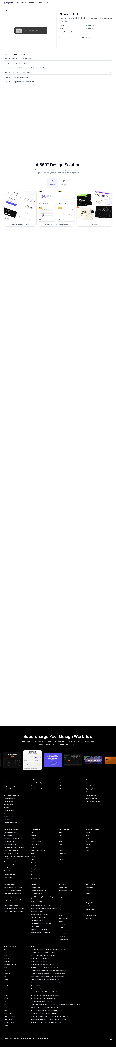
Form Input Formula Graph (11, 853)
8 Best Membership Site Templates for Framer (45, 979)
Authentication (63, 939)
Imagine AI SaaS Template (11, 905)
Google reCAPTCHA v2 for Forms (14, 847)
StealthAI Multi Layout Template (13, 911)
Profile (88, 890)
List (5, 1001)
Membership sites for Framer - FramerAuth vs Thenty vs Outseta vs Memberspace (55, 1004)
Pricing (61, 847)
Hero (32, 859)
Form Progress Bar (9, 835)
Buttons (33, 835)
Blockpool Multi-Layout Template (14, 908)
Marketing (62, 924)
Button (88, 832)
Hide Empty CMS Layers (38, 917)
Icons (60, 915)
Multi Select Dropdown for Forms (14, 838)
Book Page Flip (8, 868)
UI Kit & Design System (38, 783)
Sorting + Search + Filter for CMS (41, 932)
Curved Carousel (9, 865)
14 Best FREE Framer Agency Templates (43, 986)
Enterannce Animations (38, 850)
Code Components (9, 798)
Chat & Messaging (91, 912)
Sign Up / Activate (91, 789)
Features (33, 853)
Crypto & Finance (91, 903)
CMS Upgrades (8, 801)
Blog (5, 813)
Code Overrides (36, 841)
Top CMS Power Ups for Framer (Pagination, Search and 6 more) (50, 1016)
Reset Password (91, 795)
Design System (8, 789)
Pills (5, 976)
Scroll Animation (36, 866)
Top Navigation (8, 1013)
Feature (61, 841)
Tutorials (33, 875)
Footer (33, 856)
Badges (6, 989)
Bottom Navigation (9, 1016)
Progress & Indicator (10, 964)
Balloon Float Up (9, 841)
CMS (60, 909)
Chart (5, 1004)
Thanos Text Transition (11, 850)
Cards (33, 838)
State (88, 893)
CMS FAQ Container (37, 920)
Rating (88, 897)
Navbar (88, 850)
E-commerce (62, 933)
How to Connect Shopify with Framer (42, 1001)
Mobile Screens (35, 786)
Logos (5, 967)
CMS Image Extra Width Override (41, 923)
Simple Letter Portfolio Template (13, 887)
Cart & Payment (91, 915)
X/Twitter (61, 789)
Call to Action (35, 844)
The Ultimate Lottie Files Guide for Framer (43, 955)
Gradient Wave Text (10, 832)
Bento (60, 838)
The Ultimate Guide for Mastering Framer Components (47, 976)
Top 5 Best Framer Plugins (39, 961)
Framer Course (63, 887)
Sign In (88, 792)
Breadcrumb (7, 961)
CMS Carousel (35, 887)
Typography (62, 936)
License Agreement (9, 810)
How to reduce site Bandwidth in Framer (43, 952)
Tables (6, 1025)
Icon (5, 949)
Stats (60, 844)
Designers (7, 819)
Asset (5, 952)
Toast (5, 1010)
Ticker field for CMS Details (39, 929)
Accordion (7, 973)
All (32, 832)
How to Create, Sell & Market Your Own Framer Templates (48, 970)
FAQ (60, 856)
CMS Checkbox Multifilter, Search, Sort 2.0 (44, 908)
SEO (60, 930)
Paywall (88, 900)
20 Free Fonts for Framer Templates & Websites (45, 1007)
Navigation (34, 863)
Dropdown (7, 992)
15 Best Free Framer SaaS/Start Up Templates (45, 995)
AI (59, 893)
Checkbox (7, 986)
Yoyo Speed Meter (9, 874)
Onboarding (89, 887)
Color (60, 906)
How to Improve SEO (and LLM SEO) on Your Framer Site (48, 949)
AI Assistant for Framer (10, 822)
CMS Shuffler (35, 926)
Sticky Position (35, 869)
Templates (7, 792)
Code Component (91, 841)
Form (60, 912)
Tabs (32, 872)
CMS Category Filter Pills (38, 890)
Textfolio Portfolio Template (12, 890)
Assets (88, 847)
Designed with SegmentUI (11, 1038)
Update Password (91, 798)
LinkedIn (61, 786)
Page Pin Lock (8, 877)
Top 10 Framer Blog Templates (40, 958)
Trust (60, 835)
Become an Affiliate (9, 816)
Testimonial (62, 850)
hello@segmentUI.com (27, 1038)
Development (63, 903)
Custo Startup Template (11, 897)
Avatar (6, 1007)
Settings (88, 918)
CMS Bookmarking (36, 893)
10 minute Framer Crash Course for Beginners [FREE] (47, 1010)
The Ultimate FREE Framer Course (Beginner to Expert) (47, 983)
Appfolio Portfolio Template (12, 893)
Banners (88, 844)
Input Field (7, 983)
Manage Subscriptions (93, 801)
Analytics (61, 897)
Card (87, 835)
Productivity (62, 927)
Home (5, 783)
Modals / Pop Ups (9, 1022)
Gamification (90, 906)
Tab (87, 838)
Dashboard (89, 783)
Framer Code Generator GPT (12, 795)
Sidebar (6, 998)
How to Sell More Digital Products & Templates (45, 992)
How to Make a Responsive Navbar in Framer (44, 967)
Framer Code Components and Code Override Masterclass (48, 973)
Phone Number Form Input (11, 844)
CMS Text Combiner (37, 911)
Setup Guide (90, 786)
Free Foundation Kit (9, 804)
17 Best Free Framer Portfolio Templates (43, 998)
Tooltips (6, 958)
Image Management (64, 918)
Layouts (61, 921)
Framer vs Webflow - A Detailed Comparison (44, 1013)
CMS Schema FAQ (36, 902)
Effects (33, 847)
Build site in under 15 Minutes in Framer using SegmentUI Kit (49, 1019)
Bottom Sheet (8, 1019)
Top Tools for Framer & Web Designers (43, 964)
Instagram (62, 783)
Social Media (90, 909)
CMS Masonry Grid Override (39, 914)
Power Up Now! (71, 744)
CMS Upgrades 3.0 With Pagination (41, 905)
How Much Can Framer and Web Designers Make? (46, 1022)
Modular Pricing (8, 871)
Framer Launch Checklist (38, 989)
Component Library (9, 786)
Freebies (6, 807)
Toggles (6, 979)
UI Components (35, 878)
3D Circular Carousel (10, 862)
